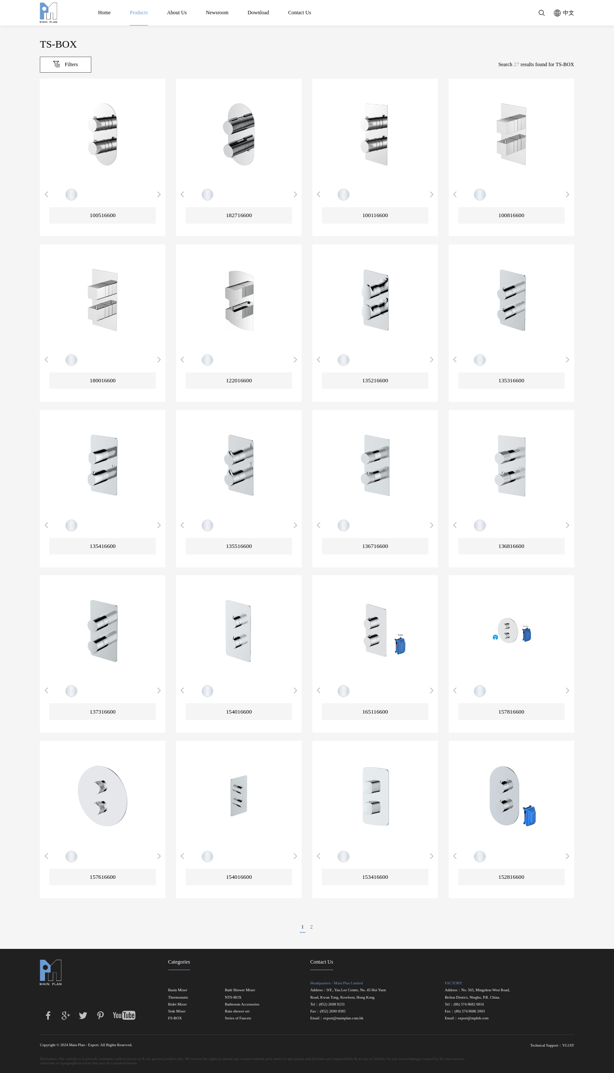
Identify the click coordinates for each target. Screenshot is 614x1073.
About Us (177, 13)
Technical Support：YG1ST (552, 1045)
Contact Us (299, 13)
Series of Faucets (238, 1018)
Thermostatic (178, 997)
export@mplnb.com (473, 1018)
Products (139, 13)
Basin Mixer (177, 990)
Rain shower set (237, 1011)
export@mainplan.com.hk (343, 1018)
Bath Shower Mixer (240, 990)
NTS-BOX (233, 997)
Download (258, 13)
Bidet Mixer (177, 1004)
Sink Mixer (177, 1011)
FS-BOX (175, 1018)
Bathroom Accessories (242, 1004)
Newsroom (217, 13)
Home (104, 13)
